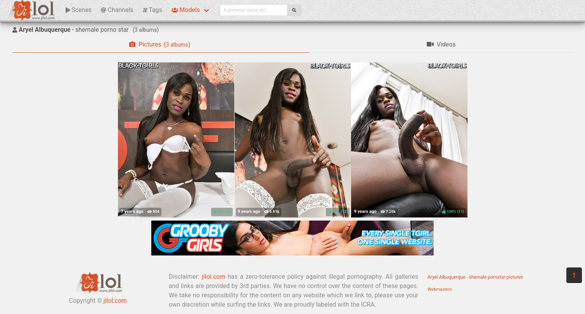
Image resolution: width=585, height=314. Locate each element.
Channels (117, 10)
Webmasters (440, 289)
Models (185, 10)
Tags (152, 10)
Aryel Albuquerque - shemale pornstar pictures (475, 277)
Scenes (79, 10)
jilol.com (115, 300)
